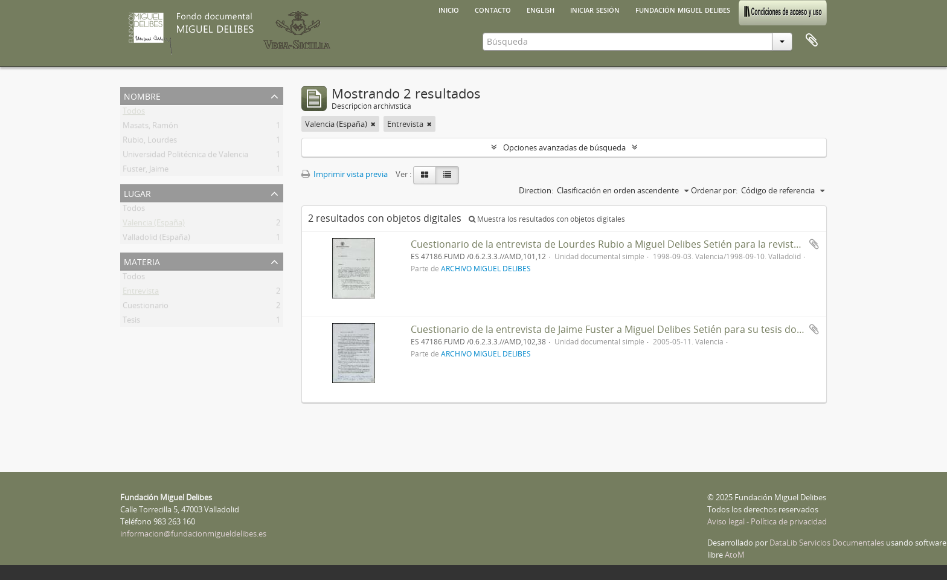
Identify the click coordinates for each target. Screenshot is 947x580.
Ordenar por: (714, 190)
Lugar (137, 192)
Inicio (448, 9)
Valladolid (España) (156, 239)
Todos (134, 113)
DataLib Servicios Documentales (826, 542)
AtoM (735, 554)
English (540, 9)
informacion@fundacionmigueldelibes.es (193, 533)
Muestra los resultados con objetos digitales (547, 219)
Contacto (493, 9)
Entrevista (141, 293)
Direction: (536, 190)
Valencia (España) (154, 224)
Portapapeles (812, 40)
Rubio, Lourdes (150, 142)
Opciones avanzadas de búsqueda (564, 147)
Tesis (131, 322)
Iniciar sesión (595, 9)
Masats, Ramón (150, 127)
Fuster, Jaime (146, 171)
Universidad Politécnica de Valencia (185, 156)
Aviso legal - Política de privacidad (767, 521)
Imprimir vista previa (344, 174)
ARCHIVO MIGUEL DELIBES (486, 268)
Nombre (142, 95)
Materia (142, 261)
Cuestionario (146, 307)
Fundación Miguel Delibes (682, 9)
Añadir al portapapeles (814, 244)
